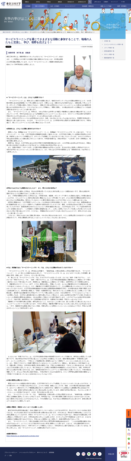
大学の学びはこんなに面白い (20, 32)
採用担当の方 (82, 2)
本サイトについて (42, 452)
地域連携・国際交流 (88, 6)
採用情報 (51, 452)
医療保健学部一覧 (109, 58)
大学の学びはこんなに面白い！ (113, 26)
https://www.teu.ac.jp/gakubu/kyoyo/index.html (23, 436)
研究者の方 (71, 2)
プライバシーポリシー (11, 452)
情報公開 (111, 454)
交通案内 (106, 1)
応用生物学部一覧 (109, 51)
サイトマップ (114, 1)
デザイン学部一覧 (109, 54)
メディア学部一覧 (109, 48)
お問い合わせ (97, 1)
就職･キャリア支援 (106, 6)
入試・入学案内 (54, 6)
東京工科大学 (6, 32)
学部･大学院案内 (39, 6)
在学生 (38, 2)
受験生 (27, 2)
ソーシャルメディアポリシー (27, 452)
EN (124, 1)
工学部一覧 (107, 41)
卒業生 (49, 2)
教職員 (60, 2)
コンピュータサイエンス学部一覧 (113, 44)
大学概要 (27, 6)
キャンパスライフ (70, 6)
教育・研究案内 (121, 6)
